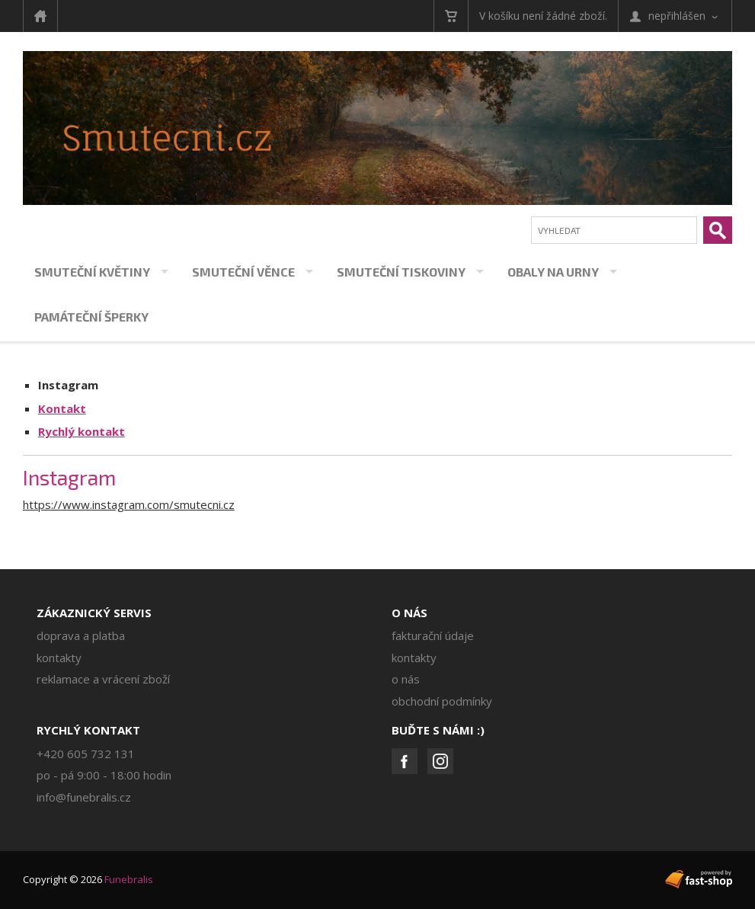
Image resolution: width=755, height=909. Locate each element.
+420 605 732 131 (86, 753)
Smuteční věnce (243, 271)
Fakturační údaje (433, 635)
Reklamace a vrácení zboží (103, 679)
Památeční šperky (91, 316)
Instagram (68, 384)
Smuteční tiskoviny (401, 271)
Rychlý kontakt (81, 431)
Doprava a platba (81, 635)
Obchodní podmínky (442, 701)
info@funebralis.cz (84, 797)
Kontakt (62, 408)
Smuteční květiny (92, 271)
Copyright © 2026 (88, 879)
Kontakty (59, 657)
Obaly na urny (553, 271)
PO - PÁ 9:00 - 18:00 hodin (104, 775)
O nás (409, 612)
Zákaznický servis (94, 612)
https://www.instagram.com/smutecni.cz (129, 504)
